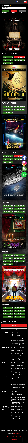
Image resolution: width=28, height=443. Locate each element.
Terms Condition (9, 436)
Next (14, 325)
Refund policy (13, 439)
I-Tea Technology (16, 433)
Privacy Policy (18, 436)
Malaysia (19, 2)
